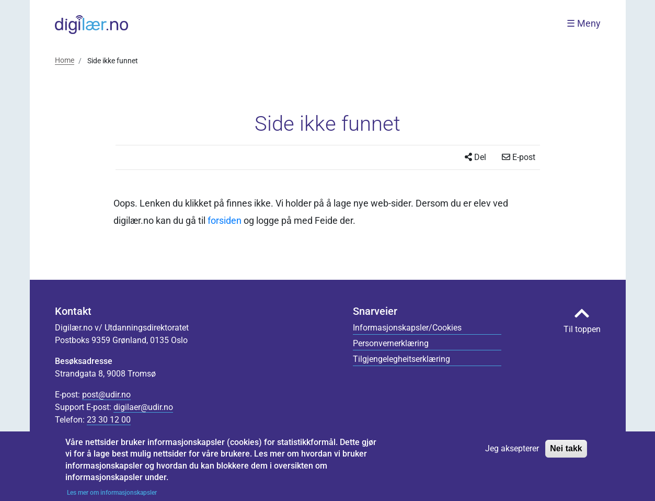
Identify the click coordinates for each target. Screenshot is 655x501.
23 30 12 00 (109, 420)
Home (64, 60)
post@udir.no (106, 395)
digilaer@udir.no (143, 407)
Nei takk (566, 453)
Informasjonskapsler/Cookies (407, 328)
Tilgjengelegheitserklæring (401, 359)
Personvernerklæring (391, 343)
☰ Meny (584, 23)
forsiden (225, 220)
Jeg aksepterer (512, 453)
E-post (518, 157)
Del (475, 157)
